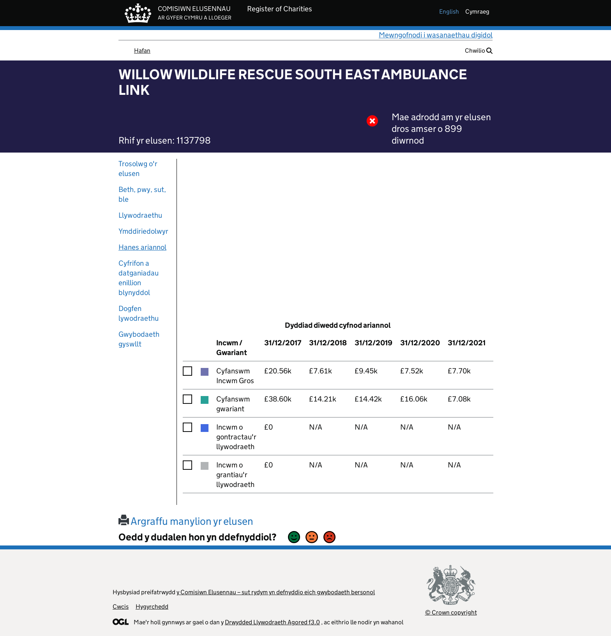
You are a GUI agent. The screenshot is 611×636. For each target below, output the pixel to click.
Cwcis (121, 606)
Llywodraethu (140, 215)
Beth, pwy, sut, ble (142, 194)
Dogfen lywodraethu (138, 313)
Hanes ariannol (142, 247)
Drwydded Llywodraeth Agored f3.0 (272, 622)
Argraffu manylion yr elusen (185, 521)
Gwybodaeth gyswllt (138, 339)
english (449, 11)
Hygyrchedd (152, 606)
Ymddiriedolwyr (143, 231)
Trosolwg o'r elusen (137, 168)
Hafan (142, 50)
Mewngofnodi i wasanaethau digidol (436, 34)
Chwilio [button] (479, 50)
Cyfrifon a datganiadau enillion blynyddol (138, 278)
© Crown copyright (451, 612)
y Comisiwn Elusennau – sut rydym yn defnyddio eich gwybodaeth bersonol (276, 592)
